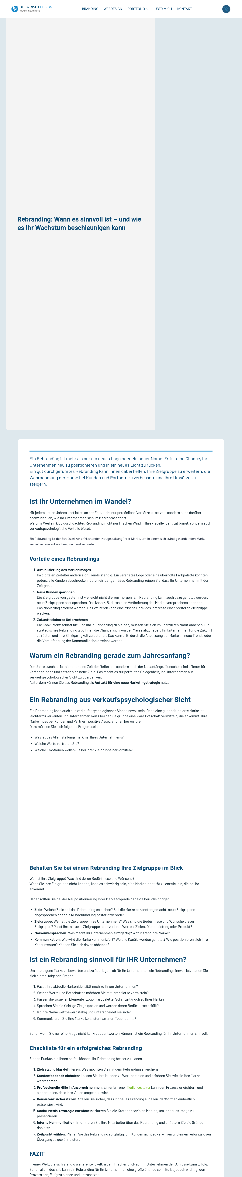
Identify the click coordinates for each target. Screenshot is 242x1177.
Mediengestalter (139, 1087)
